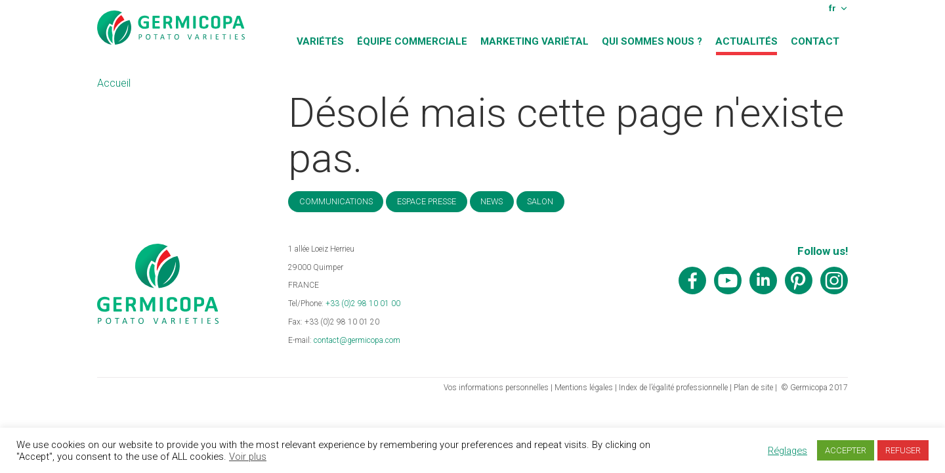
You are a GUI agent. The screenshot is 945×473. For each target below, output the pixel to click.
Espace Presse (426, 201)
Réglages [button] (787, 451)
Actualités (746, 41)
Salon (540, 201)
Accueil (114, 83)
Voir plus (247, 456)
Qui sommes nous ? (652, 41)
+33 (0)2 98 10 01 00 (363, 303)
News (491, 201)
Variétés (320, 41)
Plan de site (753, 387)
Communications (336, 201)
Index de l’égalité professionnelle (673, 387)
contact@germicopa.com (357, 340)
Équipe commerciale (412, 41)
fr (832, 8)
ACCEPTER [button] (845, 450)
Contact (815, 41)
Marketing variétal (534, 41)
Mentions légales (584, 387)
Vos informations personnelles (496, 387)
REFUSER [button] (903, 450)
